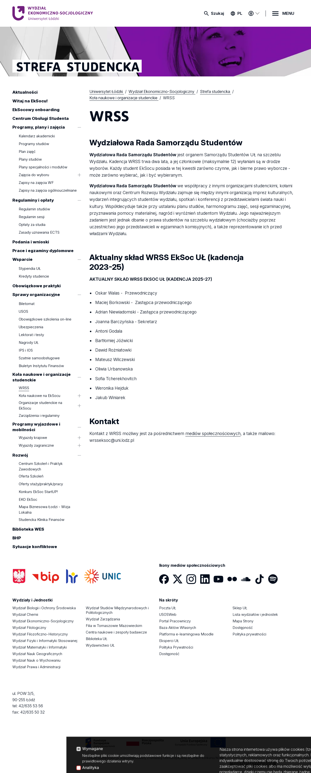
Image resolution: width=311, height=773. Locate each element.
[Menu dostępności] (254, 13)
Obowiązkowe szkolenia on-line (45, 319)
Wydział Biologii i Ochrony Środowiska (44, 608)
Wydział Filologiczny (29, 627)
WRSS (24, 388)
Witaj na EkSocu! (30, 101)
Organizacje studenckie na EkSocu (40, 406)
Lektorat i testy (31, 334)
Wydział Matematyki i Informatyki (39, 647)
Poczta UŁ (167, 608)
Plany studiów (30, 159)
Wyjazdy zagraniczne (36, 445)
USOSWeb (167, 614)
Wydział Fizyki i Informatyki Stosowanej (44, 640)
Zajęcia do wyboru (34, 175)
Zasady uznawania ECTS (39, 232)
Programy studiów (34, 144)
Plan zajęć (27, 151)
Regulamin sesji (31, 216)
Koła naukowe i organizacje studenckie (41, 377)
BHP (16, 538)
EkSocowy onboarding (36, 109)
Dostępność (169, 653)
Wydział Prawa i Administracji (36, 667)
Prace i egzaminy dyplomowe (43, 250)
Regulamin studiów (34, 209)
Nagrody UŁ (29, 342)
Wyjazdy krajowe (33, 438)
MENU (288, 13)
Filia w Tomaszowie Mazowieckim (114, 625)
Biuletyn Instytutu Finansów (41, 365)
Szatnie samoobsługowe (39, 358)
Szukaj (217, 13)
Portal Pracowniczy (175, 621)
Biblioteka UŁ (96, 638)
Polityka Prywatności (176, 647)
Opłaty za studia (32, 224)
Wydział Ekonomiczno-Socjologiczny (43, 621)
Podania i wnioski (30, 242)
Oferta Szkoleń (31, 476)
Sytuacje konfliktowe (34, 546)
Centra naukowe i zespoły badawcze (116, 632)
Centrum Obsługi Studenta (40, 118)
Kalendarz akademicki (37, 136)
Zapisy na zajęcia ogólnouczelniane (48, 190)
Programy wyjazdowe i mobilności (36, 427)
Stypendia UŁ (30, 268)
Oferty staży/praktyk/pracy (41, 484)
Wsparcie (22, 259)
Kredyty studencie (34, 276)
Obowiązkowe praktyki (36, 286)
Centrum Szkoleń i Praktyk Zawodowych (41, 466)
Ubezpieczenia (31, 327)
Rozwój (20, 455)
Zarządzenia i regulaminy (39, 415)
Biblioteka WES (28, 529)
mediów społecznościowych (213, 433)
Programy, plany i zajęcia (38, 127)
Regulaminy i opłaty (33, 200)
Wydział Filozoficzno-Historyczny (40, 634)
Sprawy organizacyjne (36, 294)
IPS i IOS (26, 350)
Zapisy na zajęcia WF (36, 183)
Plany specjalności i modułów (43, 167)
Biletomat (27, 303)
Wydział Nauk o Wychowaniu (36, 660)
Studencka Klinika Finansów (41, 519)
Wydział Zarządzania (103, 619)
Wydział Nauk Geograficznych (37, 653)
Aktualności (25, 92)
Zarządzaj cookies (253, 764)
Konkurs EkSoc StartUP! (38, 492)
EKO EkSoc (28, 499)
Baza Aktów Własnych (177, 627)
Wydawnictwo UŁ (100, 645)
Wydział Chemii (25, 614)
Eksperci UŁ (169, 640)
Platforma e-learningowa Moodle (186, 634)
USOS (23, 311)
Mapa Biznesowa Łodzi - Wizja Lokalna (44, 509)
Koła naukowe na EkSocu (39, 395)
